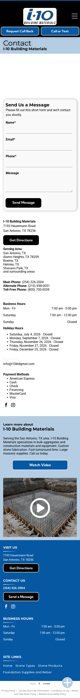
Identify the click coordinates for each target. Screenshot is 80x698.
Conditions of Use (61, 690)
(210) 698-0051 (39, 286)
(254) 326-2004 (33, 282)
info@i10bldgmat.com (19, 364)
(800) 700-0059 (38, 289)
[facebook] (6, 405)
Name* (11, 122)
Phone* (11, 156)
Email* (10, 139)
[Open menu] (75, 16)
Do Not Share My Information (34, 690)
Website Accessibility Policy (52, 693)
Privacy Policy (8, 690)
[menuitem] (9, 666)
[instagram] (13, 405)
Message (12, 173)
